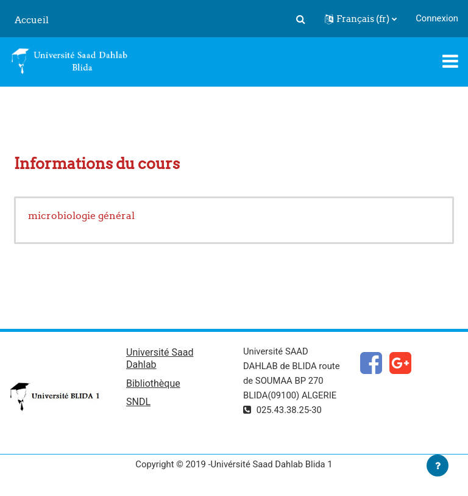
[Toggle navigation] (450, 61)
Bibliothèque (153, 383)
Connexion (437, 18)
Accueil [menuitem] (32, 20)
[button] (300, 19)
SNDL (138, 402)
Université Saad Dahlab (159, 358)
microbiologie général (81, 215)
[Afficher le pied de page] (437, 465)
